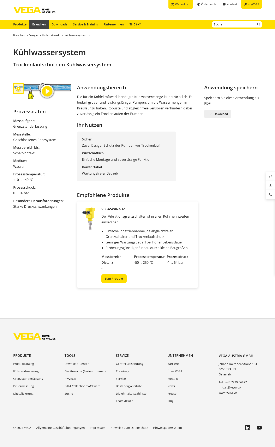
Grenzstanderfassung (28, 379)
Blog (170, 401)
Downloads (59, 24)
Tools (70, 355)
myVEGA (70, 379)
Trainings (122, 371)
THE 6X (135, 24)
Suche (69, 393)
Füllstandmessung (26, 371)
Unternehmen (114, 24)
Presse (172, 393)
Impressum (98, 428)
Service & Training (85, 24)
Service (122, 355)
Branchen (39, 24)
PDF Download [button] (218, 114)
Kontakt (172, 379)
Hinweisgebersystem (167, 428)
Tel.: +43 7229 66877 (233, 382)
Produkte (19, 24)
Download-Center (77, 364)
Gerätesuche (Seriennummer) (85, 371)
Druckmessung (23, 386)
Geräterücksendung (129, 364)
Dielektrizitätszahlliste (131, 393)
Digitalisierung (23, 393)
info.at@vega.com (231, 387)
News (171, 386)
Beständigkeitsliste (129, 386)
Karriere (173, 364)
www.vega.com (229, 392)
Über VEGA (174, 371)
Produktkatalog (23, 364)
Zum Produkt (114, 278)
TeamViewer (124, 401)
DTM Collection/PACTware (82, 386)
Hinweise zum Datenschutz (129, 428)
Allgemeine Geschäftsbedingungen (60, 428)
